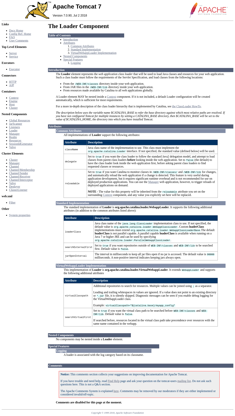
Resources (15, 140)
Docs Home (16, 30)
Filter (12, 202)
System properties (19, 215)
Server (13, 53)
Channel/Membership (22, 169)
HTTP (12, 81)
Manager (14, 133)
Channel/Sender (18, 173)
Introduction (70, 39)
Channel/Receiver (19, 176)
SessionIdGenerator (20, 143)
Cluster (13, 107)
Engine (13, 101)
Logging (76, 62)
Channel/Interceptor (21, 179)
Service (13, 56)
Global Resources (19, 120)
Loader (13, 130)
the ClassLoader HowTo (186, 106)
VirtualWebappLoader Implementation (93, 52)
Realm (13, 137)
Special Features (73, 59)
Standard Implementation (86, 49)
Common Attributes (82, 46)
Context (14, 97)
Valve (12, 147)
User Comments (18, 40)
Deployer (14, 186)
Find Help (114, 381)
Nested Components (75, 56)
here (116, 391)
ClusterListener (18, 189)
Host (12, 104)
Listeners (14, 127)
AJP (11, 85)
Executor (14, 69)
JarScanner (15, 123)
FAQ (12, 37)
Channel (14, 166)
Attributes (69, 42)
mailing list (184, 381)
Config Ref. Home (20, 33)
